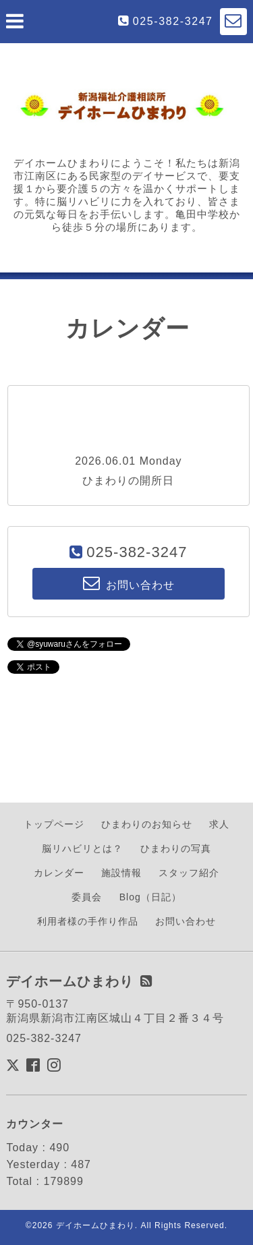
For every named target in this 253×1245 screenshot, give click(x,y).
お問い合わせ (185, 921)
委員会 (87, 897)
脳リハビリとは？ (82, 848)
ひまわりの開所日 (128, 480)
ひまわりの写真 (175, 848)
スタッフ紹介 (189, 872)
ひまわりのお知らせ (146, 824)
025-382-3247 (173, 21)
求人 (219, 824)
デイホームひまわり (95, 1225)
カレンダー (59, 872)
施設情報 (121, 872)
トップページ (54, 824)
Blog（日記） (150, 897)
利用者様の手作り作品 (87, 921)
